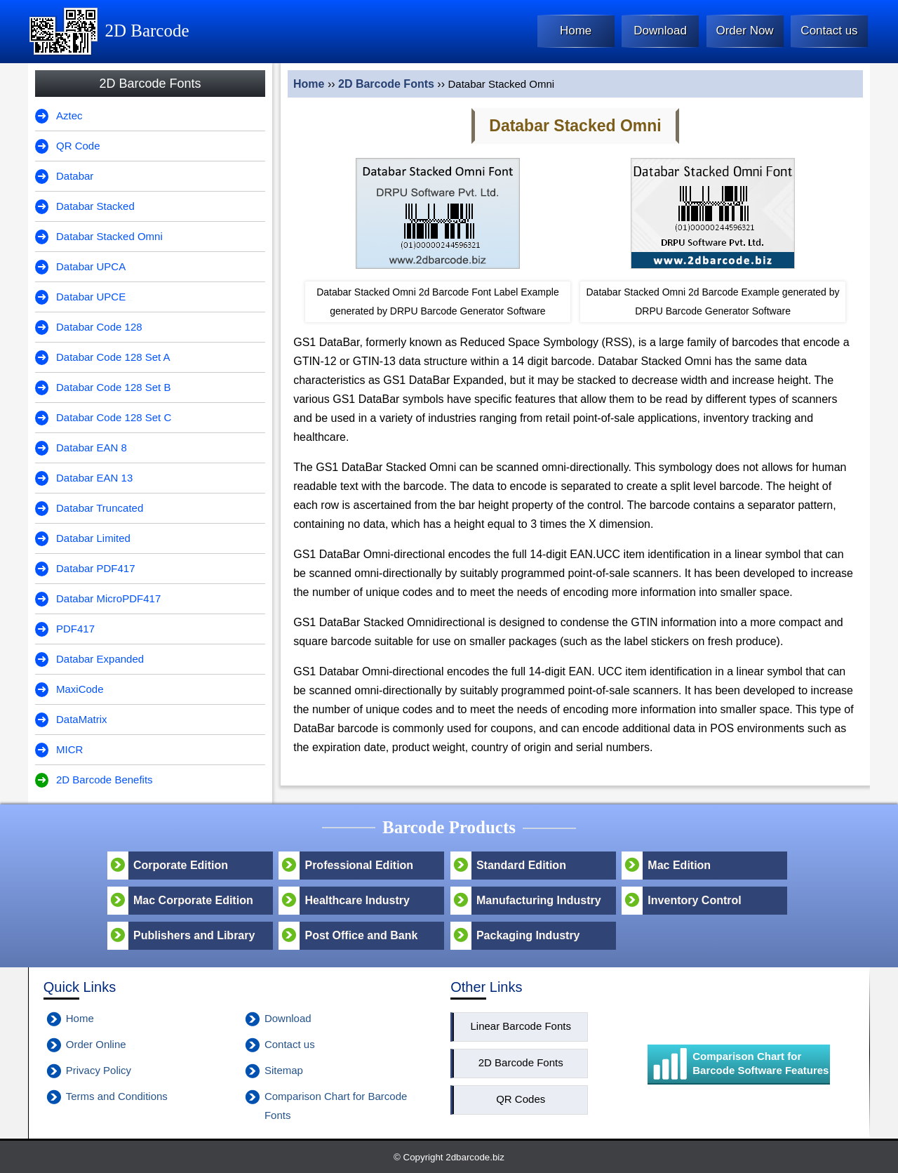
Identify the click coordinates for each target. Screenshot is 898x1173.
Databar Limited (93, 538)
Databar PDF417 (95, 568)
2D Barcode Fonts (386, 84)
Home (308, 84)
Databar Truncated (99, 508)
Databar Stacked (95, 206)
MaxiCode (80, 689)
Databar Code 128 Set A (113, 357)
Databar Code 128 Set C (113, 417)
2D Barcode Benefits (104, 780)
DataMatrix (81, 719)
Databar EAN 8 (91, 447)
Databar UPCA (91, 266)
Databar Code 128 (99, 327)
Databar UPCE (91, 297)
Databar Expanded (100, 659)
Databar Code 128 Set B (113, 387)
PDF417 (75, 629)
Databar (74, 176)
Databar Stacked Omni (109, 236)
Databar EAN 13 (94, 478)
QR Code (78, 146)
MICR (69, 749)
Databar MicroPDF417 (108, 598)
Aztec (69, 115)
